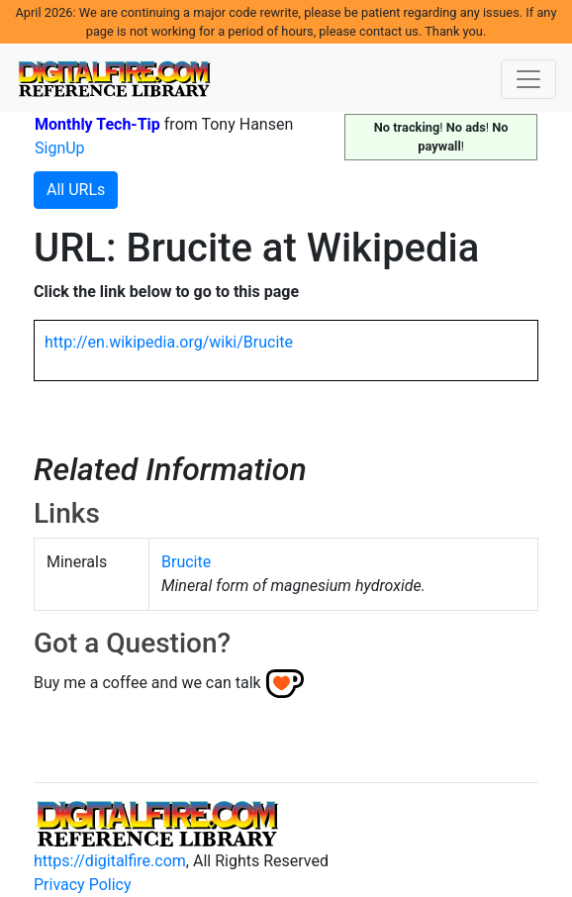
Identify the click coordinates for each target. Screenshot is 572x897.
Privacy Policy (83, 884)
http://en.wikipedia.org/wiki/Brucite (169, 342)
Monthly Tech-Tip (97, 124)
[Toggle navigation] (528, 79)
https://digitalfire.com (110, 860)
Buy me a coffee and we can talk (147, 682)
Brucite (186, 561)
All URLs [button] (76, 189)
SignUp (60, 148)
